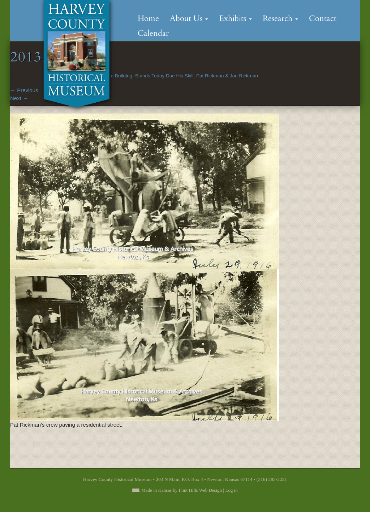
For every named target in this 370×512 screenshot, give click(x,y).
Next (19, 98)
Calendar (153, 33)
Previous (24, 90)
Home (148, 18)
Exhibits (235, 18)
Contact (322, 18)
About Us (189, 18)
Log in (231, 490)
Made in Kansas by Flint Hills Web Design (181, 490)
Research (280, 18)
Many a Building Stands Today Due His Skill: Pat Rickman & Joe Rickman (178, 75)
